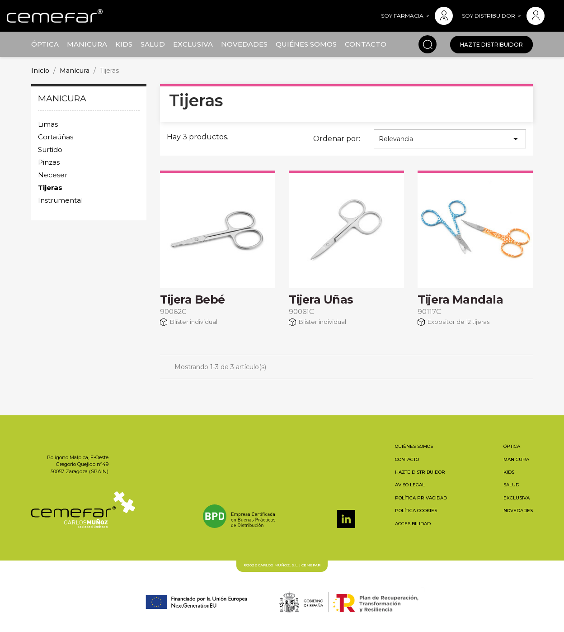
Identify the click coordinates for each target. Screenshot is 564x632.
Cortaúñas (55, 137)
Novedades (244, 44)
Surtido (50, 149)
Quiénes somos (306, 44)
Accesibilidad (413, 524)
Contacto (365, 44)
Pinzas (49, 162)
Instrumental (60, 200)
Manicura (87, 44)
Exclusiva (193, 44)
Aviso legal (410, 485)
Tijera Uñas (321, 299)
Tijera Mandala (460, 299)
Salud (153, 44)
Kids (123, 44)
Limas (48, 124)
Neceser (52, 175)
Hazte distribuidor (491, 44)
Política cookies (416, 510)
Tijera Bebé (192, 299)
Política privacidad (421, 498)
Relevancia (450, 138)
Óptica (45, 44)
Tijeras (50, 187)
